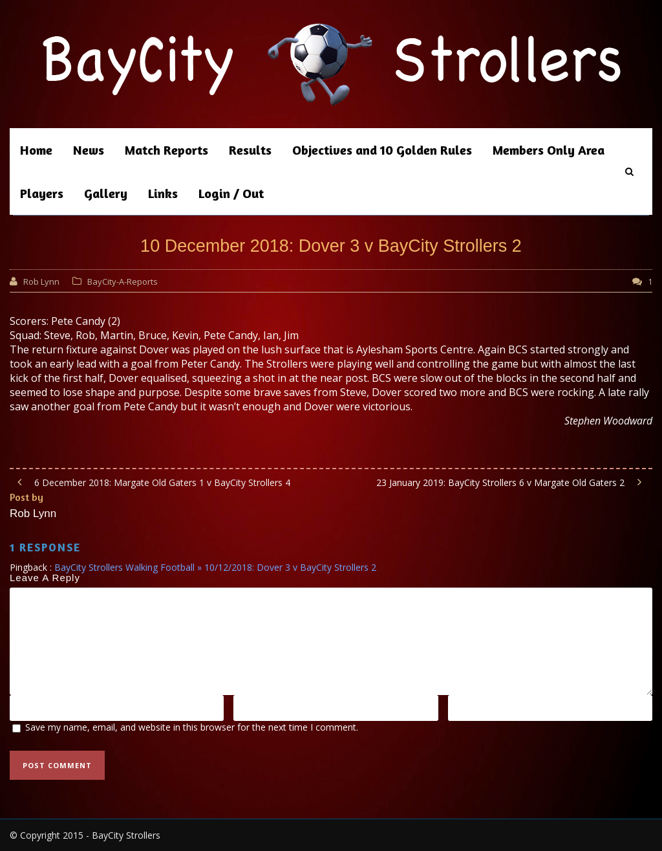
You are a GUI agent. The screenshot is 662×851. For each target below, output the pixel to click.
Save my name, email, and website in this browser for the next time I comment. (191, 727)
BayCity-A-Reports (122, 281)
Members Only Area (548, 150)
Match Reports (166, 150)
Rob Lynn (41, 281)
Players (41, 193)
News (88, 150)
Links (163, 193)
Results (250, 150)
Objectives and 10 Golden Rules (382, 150)
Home (36, 150)
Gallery (105, 193)
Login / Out (231, 193)
